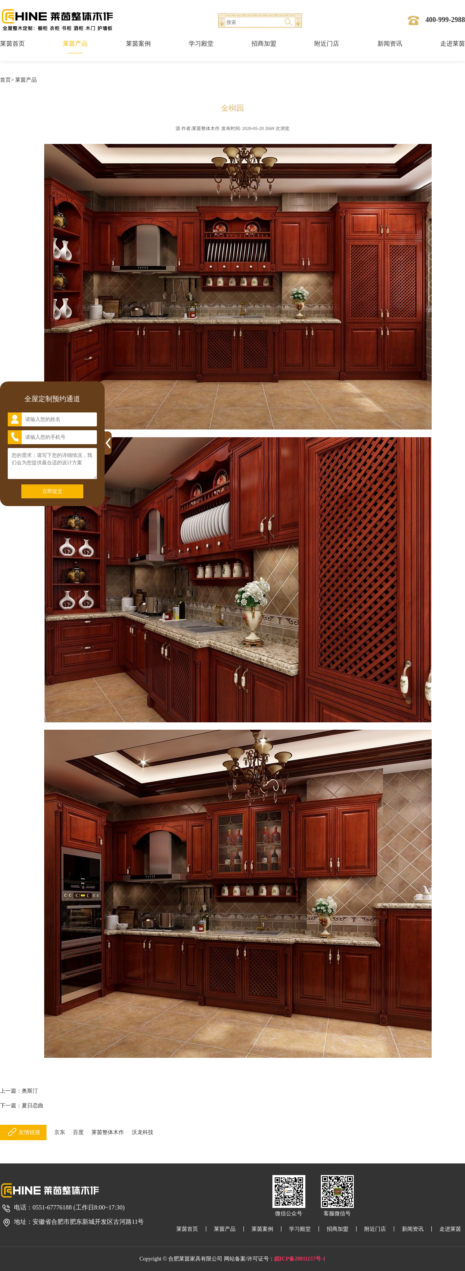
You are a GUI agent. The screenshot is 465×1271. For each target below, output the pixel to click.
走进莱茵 (452, 43)
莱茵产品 (75, 43)
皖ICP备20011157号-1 (300, 1259)
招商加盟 (263, 43)
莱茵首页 (12, 43)
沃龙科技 (142, 1132)
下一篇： (21, 1105)
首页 (5, 80)
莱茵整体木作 (107, 1132)
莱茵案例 (138, 43)
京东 (59, 1132)
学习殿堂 (201, 43)
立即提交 (52, 491)
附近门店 (326, 43)
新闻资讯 (389, 43)
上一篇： (19, 1091)
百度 (78, 1132)
